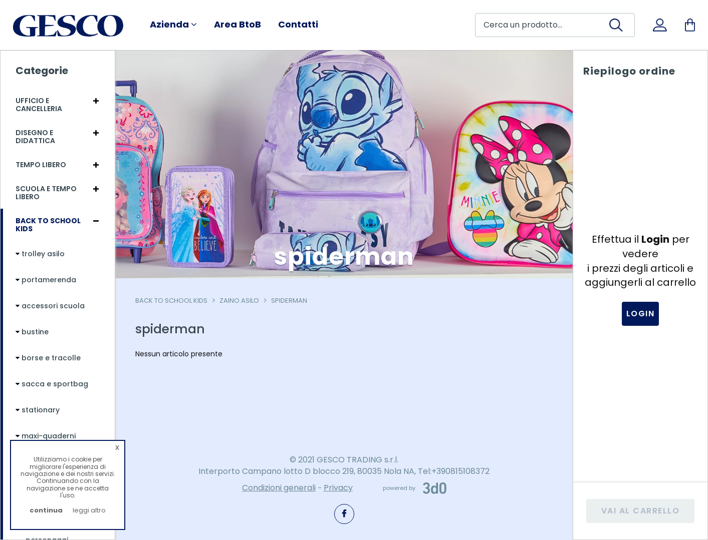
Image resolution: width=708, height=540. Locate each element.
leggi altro (89, 510)
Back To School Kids (171, 300)
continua (46, 510)
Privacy (338, 487)
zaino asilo (239, 300)
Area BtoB (237, 24)
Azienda (173, 24)
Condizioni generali (279, 487)
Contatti (298, 24)
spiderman (289, 300)
